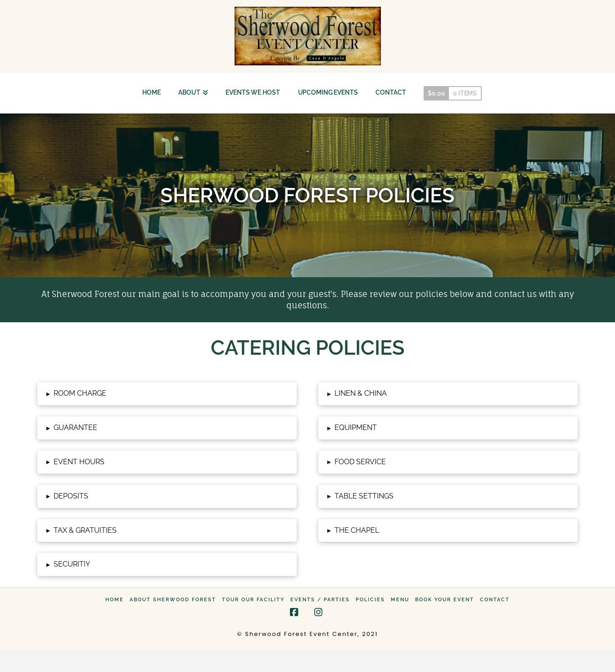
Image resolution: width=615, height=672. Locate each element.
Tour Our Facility (253, 600)
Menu (400, 600)
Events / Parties (320, 600)
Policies (370, 600)
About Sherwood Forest (173, 600)
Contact (495, 600)
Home (114, 600)
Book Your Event (444, 600)
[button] (167, 393)
